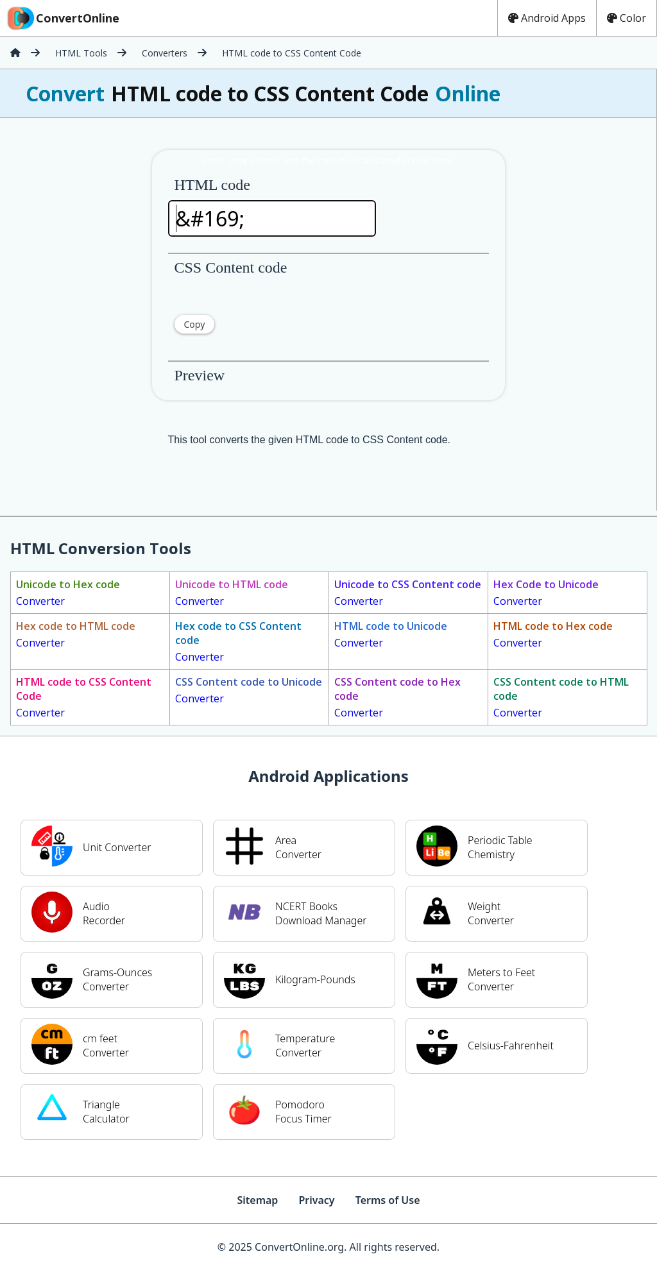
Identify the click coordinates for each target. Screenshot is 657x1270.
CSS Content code (231, 267)
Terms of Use (387, 1200)
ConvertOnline (62, 18)
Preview (200, 375)
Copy (194, 324)
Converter (68, 592)
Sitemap (257, 1200)
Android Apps (547, 18)
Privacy (316, 1200)
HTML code (212, 184)
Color (626, 18)
